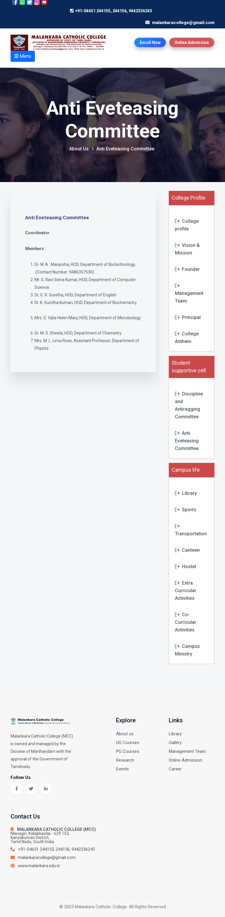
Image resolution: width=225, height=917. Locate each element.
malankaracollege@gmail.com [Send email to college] (183, 22)
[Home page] (60, 42)
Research (125, 760)
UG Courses (127, 742)
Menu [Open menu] (22, 56)
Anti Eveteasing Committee (187, 440)
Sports (185, 509)
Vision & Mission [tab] (187, 249)
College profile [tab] (187, 225)
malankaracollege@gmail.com (47, 857)
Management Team (189, 293)
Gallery (175, 742)
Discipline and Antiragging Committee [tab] (189, 405)
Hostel (185, 566)
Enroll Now (150, 42)
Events (122, 769)
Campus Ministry (187, 650)
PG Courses (127, 751)
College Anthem (187, 337)
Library (186, 493)
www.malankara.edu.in (39, 865)
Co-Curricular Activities (185, 622)
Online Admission (192, 42)
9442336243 (83, 849)
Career (175, 769)
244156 (63, 849)
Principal (188, 317)
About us (125, 733)
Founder (187, 269)
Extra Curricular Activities (185, 590)
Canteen (187, 550)
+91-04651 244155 (36, 849)
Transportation (191, 530)
